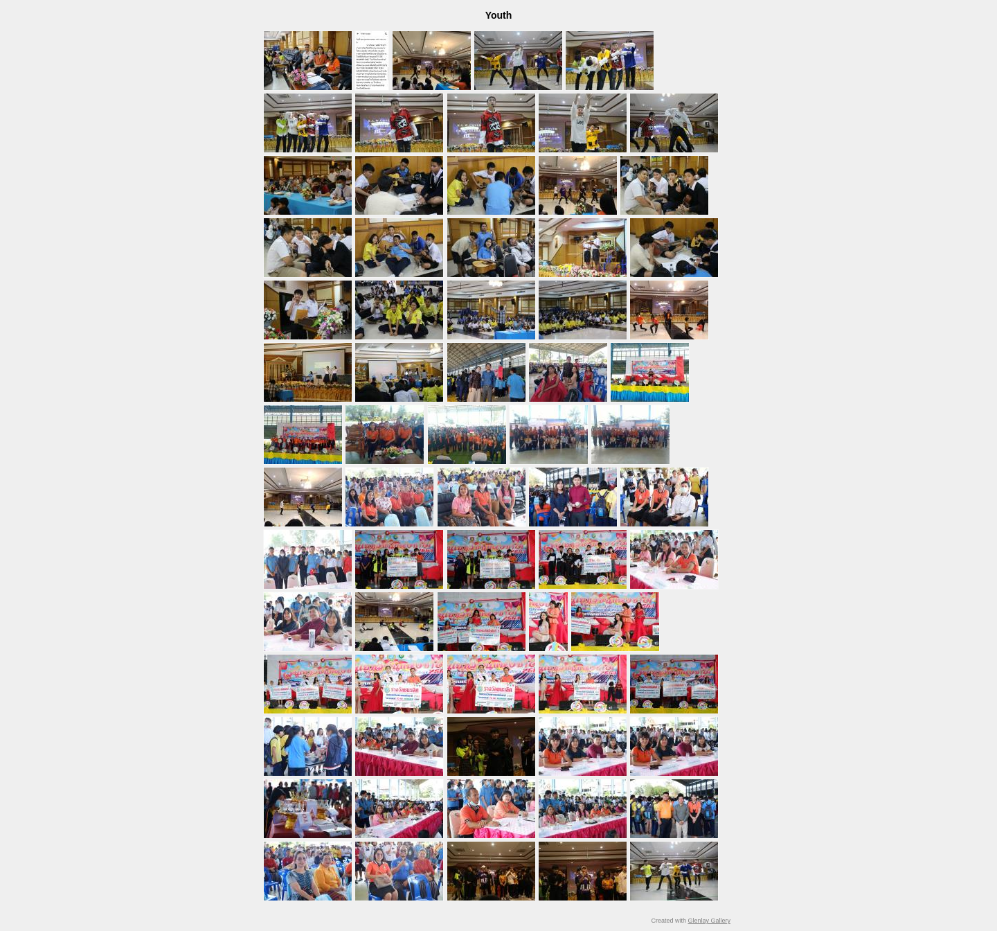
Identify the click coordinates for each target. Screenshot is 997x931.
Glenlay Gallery (709, 920)
